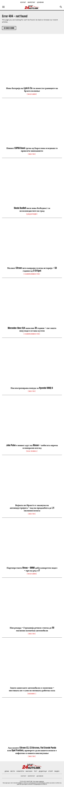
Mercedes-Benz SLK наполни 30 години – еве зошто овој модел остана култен (32, 329)
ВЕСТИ (32, 154)
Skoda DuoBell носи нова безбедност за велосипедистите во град (32, 209)
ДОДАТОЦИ (31, 214)
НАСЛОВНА (31, 451)
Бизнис (31, 693)
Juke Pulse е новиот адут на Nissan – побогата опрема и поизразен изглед (32, 446)
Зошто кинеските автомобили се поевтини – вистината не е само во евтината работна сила (32, 689)
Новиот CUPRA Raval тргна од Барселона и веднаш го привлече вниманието (32, 149)
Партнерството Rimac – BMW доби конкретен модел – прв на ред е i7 (32, 569)
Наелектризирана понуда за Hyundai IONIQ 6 (32, 388)
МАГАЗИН (32, 94)
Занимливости (31, 274)
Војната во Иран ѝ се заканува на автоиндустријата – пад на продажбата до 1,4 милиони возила (32, 508)
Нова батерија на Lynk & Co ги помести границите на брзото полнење (32, 89)
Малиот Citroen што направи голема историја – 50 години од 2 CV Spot (32, 269)
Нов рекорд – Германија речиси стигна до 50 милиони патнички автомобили (32, 629)
